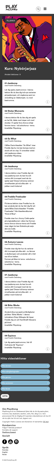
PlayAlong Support (9, 432)
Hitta (4, 396)
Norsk (4, 454)
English (5, 452)
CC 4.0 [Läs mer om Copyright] (45, 422)
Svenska (5, 450)
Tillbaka (10, 21)
